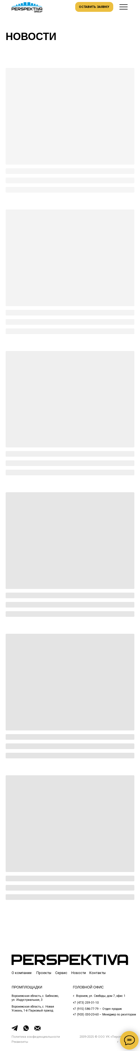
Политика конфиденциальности (36, 1037)
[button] (123, 7)
